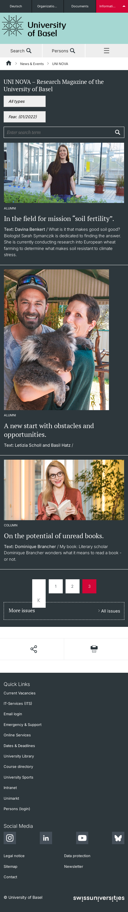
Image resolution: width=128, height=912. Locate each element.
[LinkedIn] (46, 839)
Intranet (10, 787)
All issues (110, 611)
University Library (19, 756)
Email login (13, 714)
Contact (10, 877)
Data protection (77, 855)
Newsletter (73, 866)
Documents (80, 6)
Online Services (17, 735)
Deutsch (16, 6)
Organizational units (50, 6)
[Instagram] (10, 839)
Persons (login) (17, 808)
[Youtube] (82, 839)
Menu (106, 51)
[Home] (9, 64)
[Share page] (34, 649)
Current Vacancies (20, 693)
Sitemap (10, 866)
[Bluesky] (118, 839)
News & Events (32, 64)
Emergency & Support (22, 724)
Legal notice (14, 855)
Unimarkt (11, 798)
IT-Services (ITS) (18, 703)
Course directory (18, 766)
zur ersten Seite (39, 593)
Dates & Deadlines (19, 745)
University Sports (18, 777)
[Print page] (94, 649)
